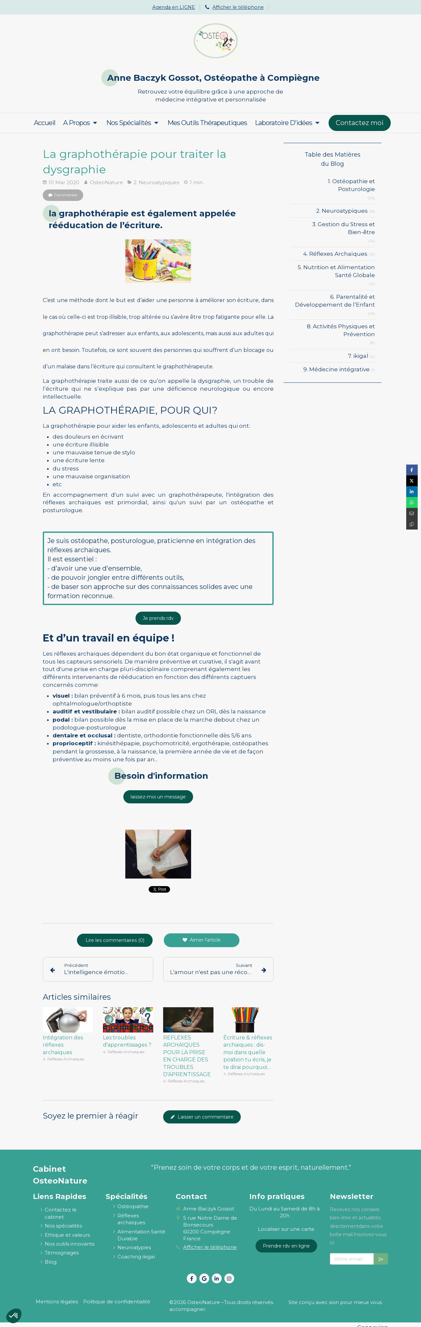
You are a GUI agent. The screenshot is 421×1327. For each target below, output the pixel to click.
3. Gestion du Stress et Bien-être (343, 228)
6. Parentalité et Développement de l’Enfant (335, 301)
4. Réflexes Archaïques (335, 253)
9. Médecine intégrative (336, 369)
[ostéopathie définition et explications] (133, 1199)
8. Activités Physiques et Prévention (341, 330)
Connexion (372, 1320)
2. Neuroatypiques (342, 210)
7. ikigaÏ (358, 356)
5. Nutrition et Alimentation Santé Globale (336, 271)
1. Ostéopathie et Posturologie (351, 185)
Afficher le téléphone (238, 7)
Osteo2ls (82, 1321)
